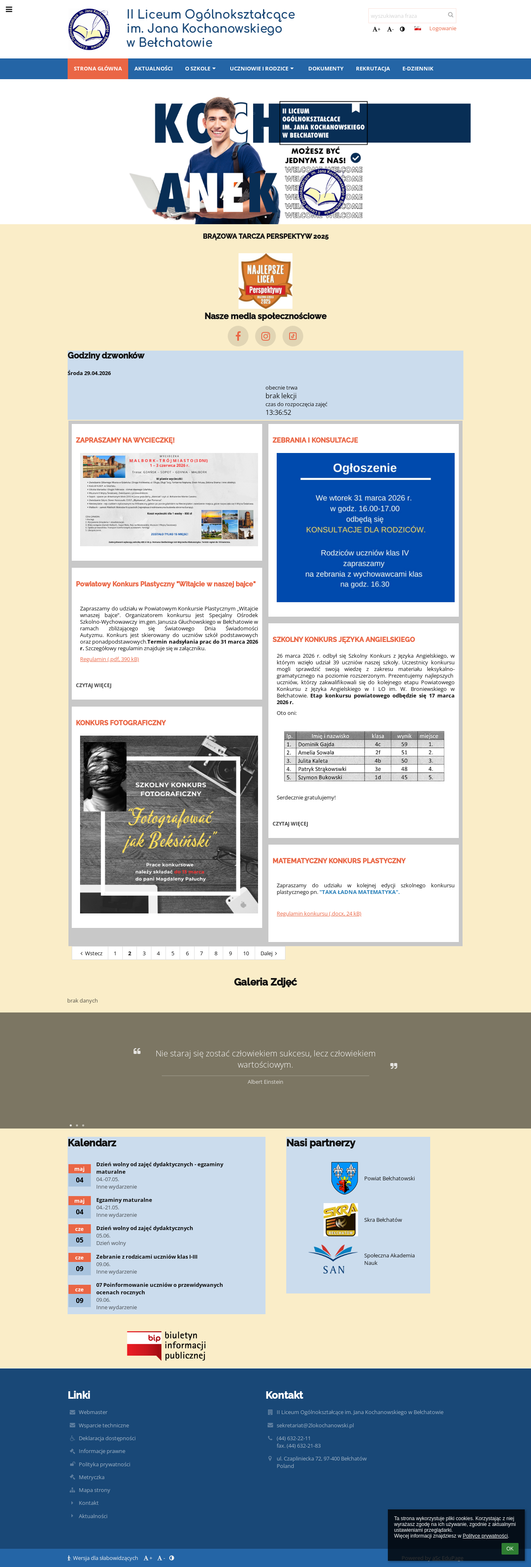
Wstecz (90, 953)
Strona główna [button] (98, 68)
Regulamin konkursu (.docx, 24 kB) (319, 913)
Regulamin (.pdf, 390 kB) (109, 659)
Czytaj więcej (95, 686)
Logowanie (442, 28)
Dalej (270, 953)
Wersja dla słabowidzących (103, 1558)
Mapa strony (94, 1490)
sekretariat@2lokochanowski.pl (315, 1425)
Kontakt (89, 1502)
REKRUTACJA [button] (373, 68)
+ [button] (376, 29)
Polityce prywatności (485, 1536)
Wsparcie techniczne (104, 1425)
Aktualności (93, 1516)
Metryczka (92, 1477)
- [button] (390, 29)
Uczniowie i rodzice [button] (262, 68)
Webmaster (93, 1412)
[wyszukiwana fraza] (412, 15)
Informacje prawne (102, 1451)
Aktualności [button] (153, 68)
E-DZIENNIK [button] (418, 68)
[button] (418, 28)
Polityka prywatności (104, 1464)
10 (246, 953)
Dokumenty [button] (325, 68)
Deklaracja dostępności (107, 1438)
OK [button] (510, 1549)
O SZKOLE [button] (201, 68)
